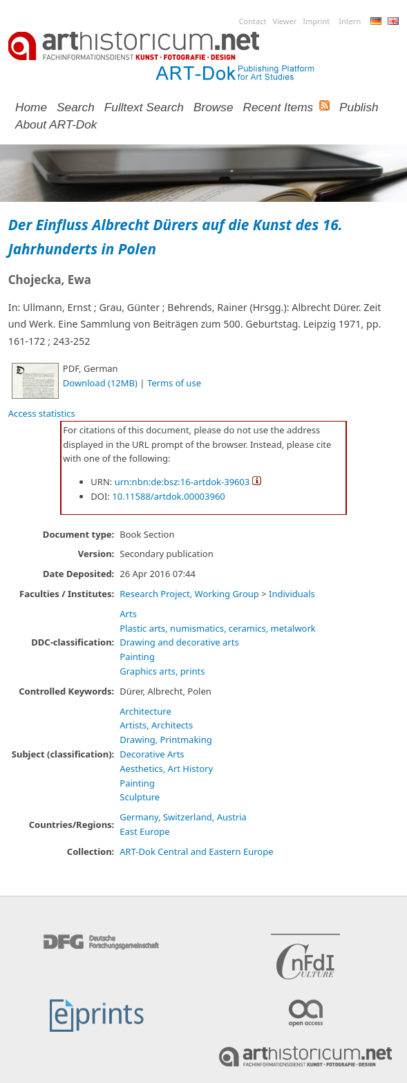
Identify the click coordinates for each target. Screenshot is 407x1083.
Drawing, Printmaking (165, 739)
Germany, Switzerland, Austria (183, 817)
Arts (128, 614)
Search (76, 107)
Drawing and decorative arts (179, 642)
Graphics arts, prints (162, 671)
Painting (137, 656)
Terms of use (174, 383)
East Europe (144, 831)
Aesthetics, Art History (166, 768)
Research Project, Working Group (189, 593)
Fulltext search (144, 107)
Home (31, 107)
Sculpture (140, 797)
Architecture (145, 711)
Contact (253, 21)
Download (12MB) (100, 383)
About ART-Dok (56, 124)
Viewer (284, 21)
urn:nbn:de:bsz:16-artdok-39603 (182, 481)
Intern (350, 21)
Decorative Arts (152, 754)
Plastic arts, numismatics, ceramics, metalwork (218, 628)
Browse (213, 107)
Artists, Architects (156, 725)
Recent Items (278, 107)
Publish (359, 107)
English (393, 21)
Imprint (316, 21)
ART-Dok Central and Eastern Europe (196, 851)
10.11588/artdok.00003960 (168, 496)
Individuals (292, 593)
